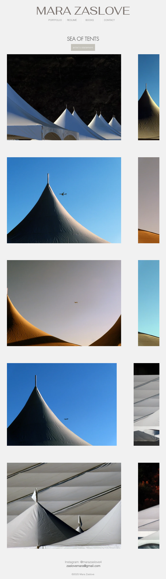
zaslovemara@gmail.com (83, 566)
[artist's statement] (83, 47)
